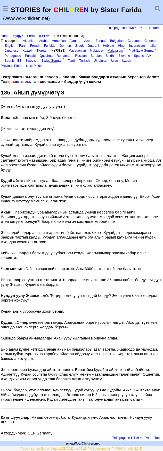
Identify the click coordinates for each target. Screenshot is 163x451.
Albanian (29, 41)
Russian (81, 56)
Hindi (121, 46)
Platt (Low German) (143, 50)
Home (5, 36)
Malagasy (96, 50)
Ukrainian (100, 60)
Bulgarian (117, 41)
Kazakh (27, 50)
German (65, 46)
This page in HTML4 (122, 28)
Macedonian (77, 50)
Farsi (22, 46)
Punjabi (30, 56)
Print (143, 28)
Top (157, 438)
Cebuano (134, 41)
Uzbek (126, 60)
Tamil (71, 60)
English (10, 46)
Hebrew (108, 46)
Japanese (12, 50)
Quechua (46, 56)
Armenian (59, 41)
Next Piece (34, 66)
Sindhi (110, 56)
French (35, 46)
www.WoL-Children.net (83, 443)
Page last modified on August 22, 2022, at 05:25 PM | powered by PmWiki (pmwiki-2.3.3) (81, 448)
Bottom (154, 28)
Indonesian (137, 46)
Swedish (32, 60)
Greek (79, 46)
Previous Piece (11, 66)
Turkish (84, 60)
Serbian (96, 56)
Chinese (150, 41)
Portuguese (13, 56)
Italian (153, 46)
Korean (42, 50)
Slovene (124, 56)
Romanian (63, 56)
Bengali (100, 41)
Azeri (87, 41)
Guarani (93, 46)
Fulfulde (49, 46)
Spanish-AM (142, 56)
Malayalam (115, 50)
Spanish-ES (13, 60)
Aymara (74, 41)
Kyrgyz (18, 36)
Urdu (114, 60)
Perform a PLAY (38, 36)
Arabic (43, 41)
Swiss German (52, 60)
